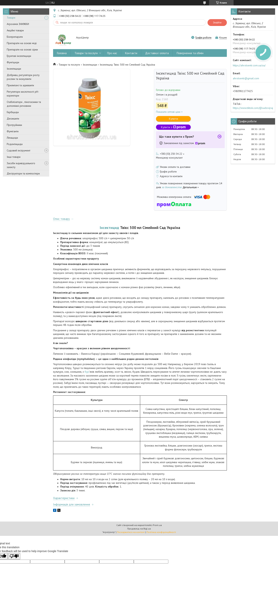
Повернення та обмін (190, 53)
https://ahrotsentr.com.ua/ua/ (249, 65)
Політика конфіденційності (161, 532)
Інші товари (13, 157)
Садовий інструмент (18, 150)
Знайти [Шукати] (217, 22)
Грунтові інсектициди (19, 56)
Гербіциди (13, 112)
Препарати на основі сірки (22, 49)
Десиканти (13, 118)
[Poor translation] (14, 556)
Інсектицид (109, 227)
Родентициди (15, 144)
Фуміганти (13, 131)
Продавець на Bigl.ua (139, 528)
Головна (62, 53)
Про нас (112, 53)
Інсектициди (14, 68)
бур (87, 371)
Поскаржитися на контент (131, 532)
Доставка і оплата (157, 53)
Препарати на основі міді (22, 43)
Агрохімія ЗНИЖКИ (18, 24)
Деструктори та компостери (23, 173)
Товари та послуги (86, 53)
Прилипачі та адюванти (20, 85)
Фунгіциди (13, 62)
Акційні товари (15, 30)
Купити (173, 118)
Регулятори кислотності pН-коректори (23, 93)
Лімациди (12, 137)
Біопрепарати (15, 36)
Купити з (173, 127)
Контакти (131, 53)
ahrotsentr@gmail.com (246, 78)
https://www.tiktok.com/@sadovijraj (253, 108)
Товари (11, 17)
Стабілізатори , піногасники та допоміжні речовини (24, 104)
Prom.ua (157, 525)
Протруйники (14, 125)
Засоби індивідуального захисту (21, 165)
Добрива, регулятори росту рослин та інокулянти (23, 77)
